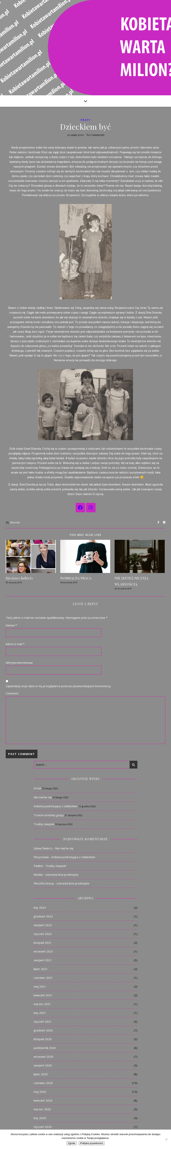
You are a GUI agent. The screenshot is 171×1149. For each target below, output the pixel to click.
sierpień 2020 (43, 1065)
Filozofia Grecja (44, 883)
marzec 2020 (42, 1109)
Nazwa (11, 625)
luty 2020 (40, 1118)
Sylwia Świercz (43, 848)
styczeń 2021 (43, 1021)
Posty (85, 120)
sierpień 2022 (43, 925)
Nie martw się (43, 797)
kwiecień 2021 (43, 995)
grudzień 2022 (43, 916)
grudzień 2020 (43, 1030)
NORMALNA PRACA (76, 578)
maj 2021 (40, 986)
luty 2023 (40, 907)
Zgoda (71, 1143)
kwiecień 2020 (43, 1100)
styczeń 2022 (43, 934)
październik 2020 (45, 1048)
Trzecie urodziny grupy (49, 815)
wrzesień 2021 (43, 951)
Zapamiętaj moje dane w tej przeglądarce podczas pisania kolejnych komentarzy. (58, 686)
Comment (12, 693)
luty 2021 (40, 1013)
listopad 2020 (43, 1039)
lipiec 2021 (41, 969)
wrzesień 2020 (43, 1056)
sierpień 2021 (43, 960)
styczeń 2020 (43, 1127)
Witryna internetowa (19, 662)
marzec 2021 (42, 1004)
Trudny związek (44, 824)
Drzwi (37, 788)
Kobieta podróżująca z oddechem (56, 806)
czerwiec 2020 (43, 1083)
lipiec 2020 (41, 1074)
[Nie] (166, 1139)
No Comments (95, 135)
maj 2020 (40, 1092)
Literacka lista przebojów (61, 874)
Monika (15, 522)
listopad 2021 (43, 942)
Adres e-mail (15, 644)
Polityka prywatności (91, 1143)
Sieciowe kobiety (19, 578)
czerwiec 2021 (43, 978)
